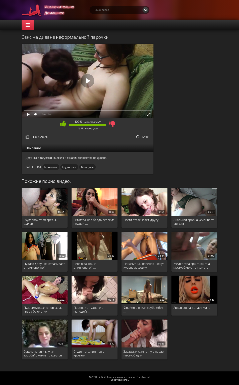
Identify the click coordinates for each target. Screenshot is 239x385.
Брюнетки (50, 167)
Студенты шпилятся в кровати (89, 353)
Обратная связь (120, 379)
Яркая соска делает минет (192, 307)
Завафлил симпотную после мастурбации (143, 353)
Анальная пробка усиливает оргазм (193, 221)
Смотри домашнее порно (52, 10)
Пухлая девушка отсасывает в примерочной (44, 265)
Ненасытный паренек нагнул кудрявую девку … (143, 265)
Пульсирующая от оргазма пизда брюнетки (43, 309)
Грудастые (69, 167)
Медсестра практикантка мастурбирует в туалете (191, 265)
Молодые (87, 167)
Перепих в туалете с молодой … (88, 309)
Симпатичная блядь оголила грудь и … (94, 221)
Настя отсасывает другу (140, 220)
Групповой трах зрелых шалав (40, 221)
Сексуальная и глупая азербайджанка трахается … (44, 353)
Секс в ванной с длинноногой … (85, 265)
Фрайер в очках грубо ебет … (143, 309)
